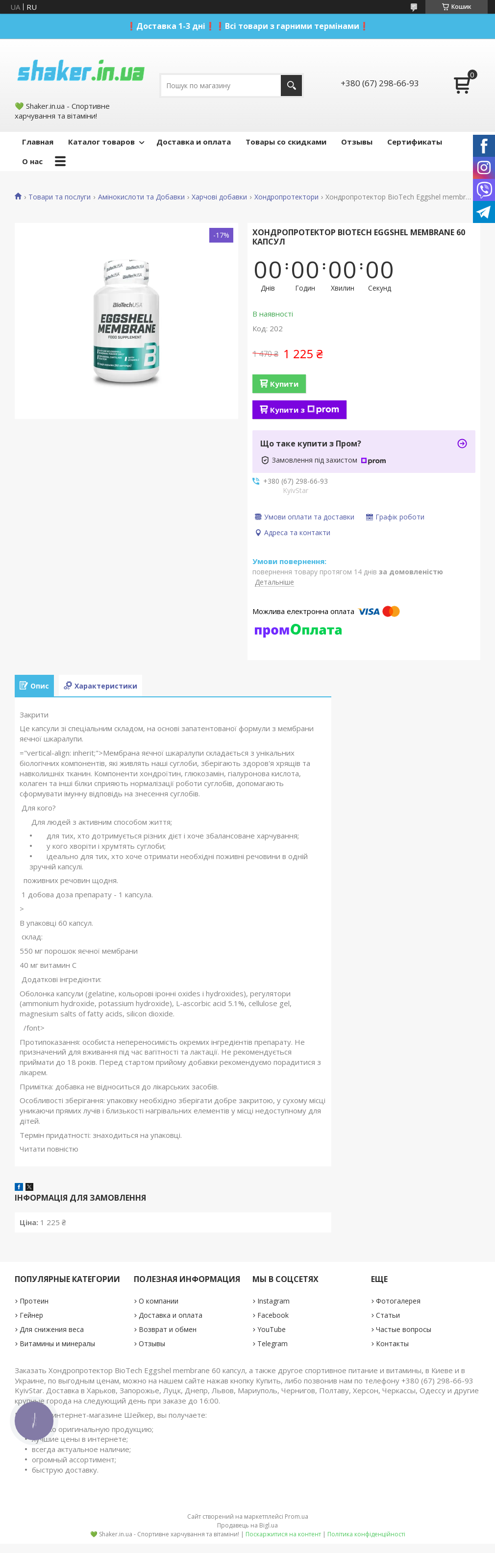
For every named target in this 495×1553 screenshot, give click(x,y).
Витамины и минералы (57, 1343)
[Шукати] (291, 85)
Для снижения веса (52, 1329)
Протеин (34, 1301)
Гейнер (31, 1315)
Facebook (273, 1315)
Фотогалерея (398, 1301)
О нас (32, 161)
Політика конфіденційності (366, 1534)
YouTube (271, 1329)
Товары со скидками (286, 142)
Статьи (388, 1315)
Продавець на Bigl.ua (247, 1525)
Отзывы (356, 142)
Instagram (273, 1301)
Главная (37, 142)
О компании (158, 1301)
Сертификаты (414, 142)
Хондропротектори (286, 197)
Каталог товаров (101, 142)
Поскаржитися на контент (283, 1534)
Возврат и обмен (168, 1329)
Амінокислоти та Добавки (141, 197)
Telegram (272, 1343)
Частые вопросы (403, 1329)
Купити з (304, 410)
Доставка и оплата (193, 142)
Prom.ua (296, 1516)
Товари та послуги (59, 197)
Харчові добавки (219, 197)
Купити (284, 384)
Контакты (392, 1343)
